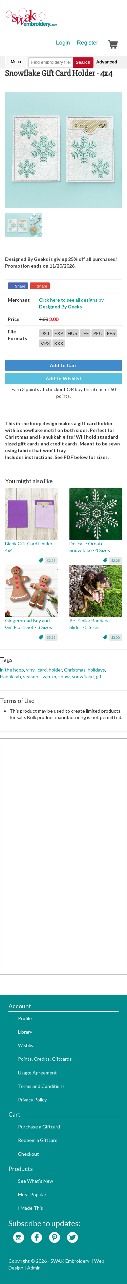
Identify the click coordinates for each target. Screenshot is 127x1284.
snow (64, 676)
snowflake (83, 676)
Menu (16, 61)
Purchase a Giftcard (39, 1126)
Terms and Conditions (41, 1086)
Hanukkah (10, 676)
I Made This (30, 1208)
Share (20, 286)
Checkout (28, 1154)
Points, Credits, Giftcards (45, 1059)
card (42, 670)
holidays (96, 670)
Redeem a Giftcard (38, 1140)
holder (55, 670)
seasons (32, 676)
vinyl (31, 670)
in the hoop (12, 670)
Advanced (106, 61)
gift (99, 676)
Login (63, 42)
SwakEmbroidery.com (56, 20)
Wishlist (26, 1045)
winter (49, 676)
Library (25, 1032)
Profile (25, 1018)
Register (87, 42)
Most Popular (32, 1194)
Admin (34, 1268)
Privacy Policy (32, 1099)
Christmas (75, 670)
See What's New (35, 1181)
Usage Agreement (37, 1072)
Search (83, 62)
